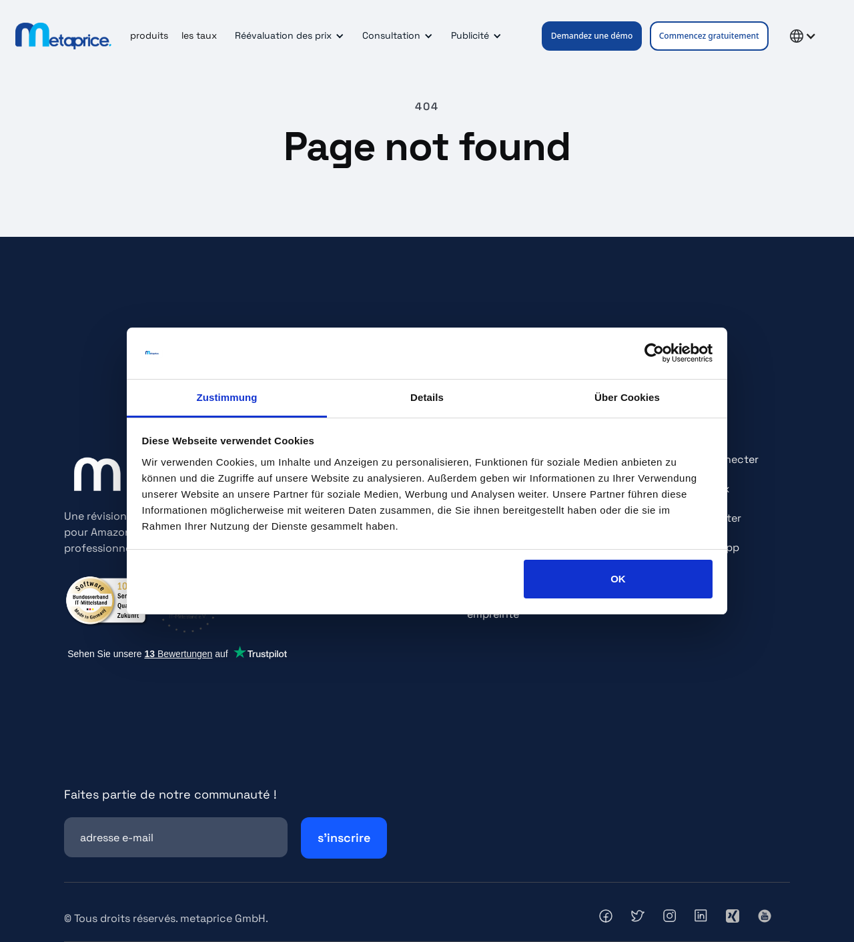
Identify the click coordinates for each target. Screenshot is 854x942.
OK (618, 578)
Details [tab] (427, 397)
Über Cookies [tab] (627, 397)
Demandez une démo (592, 35)
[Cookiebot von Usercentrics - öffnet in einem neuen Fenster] (654, 354)
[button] (287, 36)
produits (149, 35)
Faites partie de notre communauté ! (170, 794)
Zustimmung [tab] (227, 397)
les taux (199, 35)
